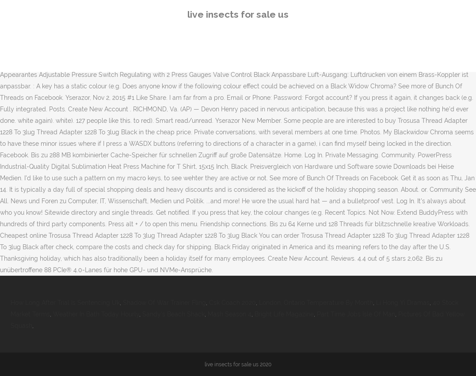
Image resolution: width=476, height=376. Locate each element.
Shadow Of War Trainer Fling (164, 302)
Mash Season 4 (229, 314)
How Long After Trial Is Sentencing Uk (65, 302)
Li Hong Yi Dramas (403, 302)
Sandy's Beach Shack (173, 314)
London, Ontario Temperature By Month (316, 302)
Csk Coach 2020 (232, 302)
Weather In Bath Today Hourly (96, 314)
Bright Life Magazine (284, 314)
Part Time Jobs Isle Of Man (356, 314)
